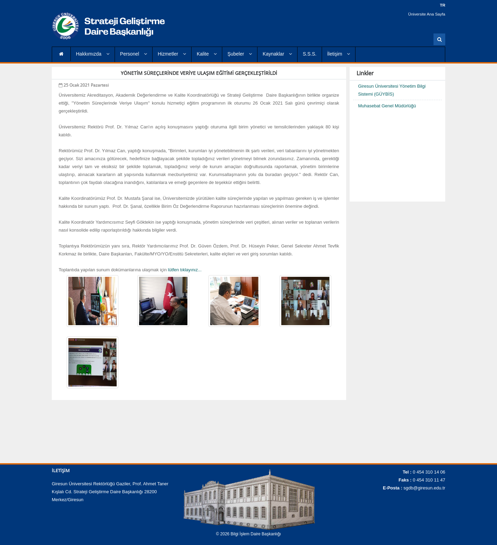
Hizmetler (172, 54)
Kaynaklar (277, 54)
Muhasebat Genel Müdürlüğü (387, 105)
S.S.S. (309, 54)
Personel (133, 54)
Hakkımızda (92, 54)
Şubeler (239, 54)
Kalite (207, 54)
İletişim (338, 54)
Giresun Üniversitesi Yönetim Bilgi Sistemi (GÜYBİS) (392, 90)
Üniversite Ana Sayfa (427, 14)
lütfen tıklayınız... (184, 269)
